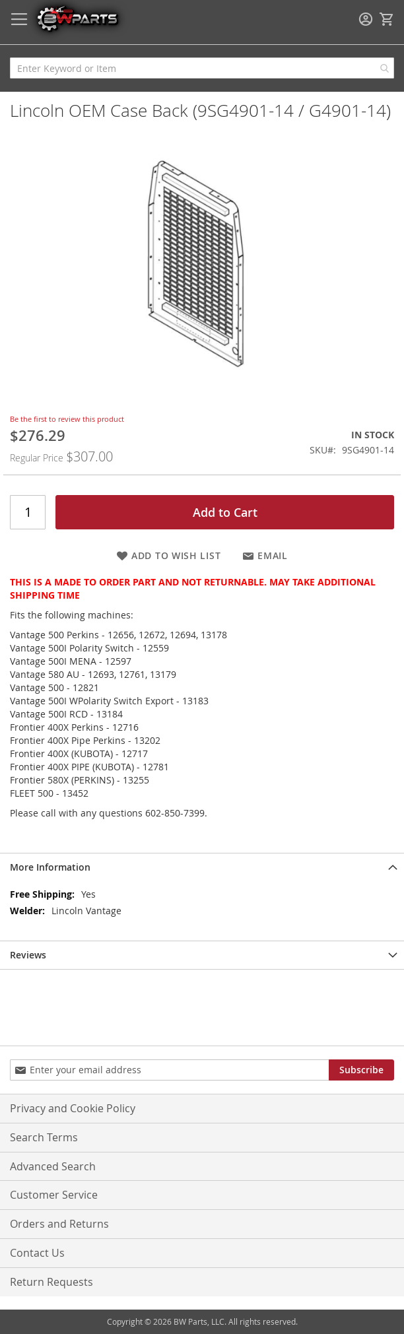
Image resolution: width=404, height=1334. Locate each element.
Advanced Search (53, 1166)
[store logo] (77, 18)
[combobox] (202, 68)
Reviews (28, 955)
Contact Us (37, 1253)
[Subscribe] (361, 1070)
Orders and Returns (59, 1224)
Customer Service (54, 1194)
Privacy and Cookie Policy (72, 1108)
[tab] (202, 867)
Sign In (365, 19)
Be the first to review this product (67, 419)
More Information (50, 867)
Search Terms (44, 1137)
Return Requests (51, 1282)
